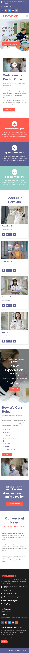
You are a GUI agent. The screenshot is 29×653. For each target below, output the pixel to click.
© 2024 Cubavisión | (9, 650)
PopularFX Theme (20, 650)
